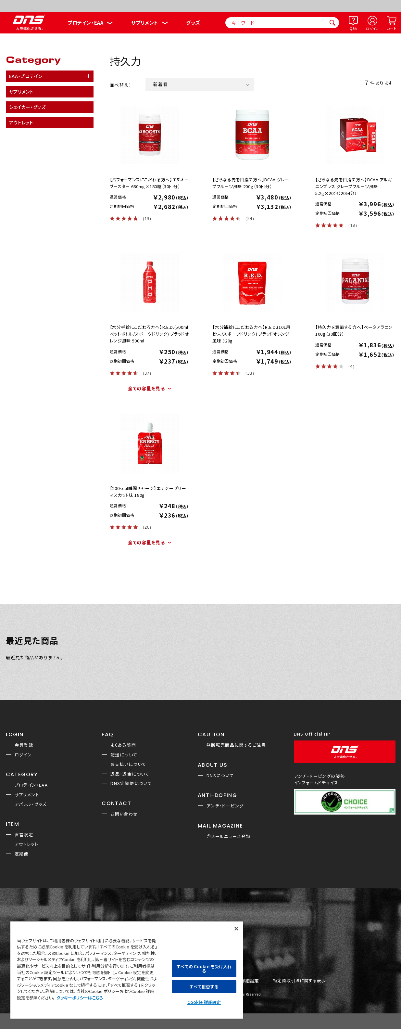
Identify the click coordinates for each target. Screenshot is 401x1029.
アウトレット (26, 844)
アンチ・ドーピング (225, 806)
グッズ (193, 22)
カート (391, 28)
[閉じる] (236, 929)
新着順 (160, 84)
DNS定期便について (131, 783)
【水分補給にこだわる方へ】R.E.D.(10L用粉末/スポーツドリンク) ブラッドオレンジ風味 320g (251, 334)
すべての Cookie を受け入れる (204, 968)
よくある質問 (123, 745)
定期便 (22, 854)
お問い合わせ (124, 814)
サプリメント (144, 22)
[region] (126, 970)
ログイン (372, 28)
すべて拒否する (204, 987)
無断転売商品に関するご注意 (236, 745)
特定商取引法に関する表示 (299, 981)
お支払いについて (128, 764)
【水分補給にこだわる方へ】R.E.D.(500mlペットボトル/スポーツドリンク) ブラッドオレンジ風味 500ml (149, 334)
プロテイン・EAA (85, 22)
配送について (123, 755)
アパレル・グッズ (31, 804)
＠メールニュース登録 (229, 836)
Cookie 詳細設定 (204, 1002)
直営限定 (24, 834)
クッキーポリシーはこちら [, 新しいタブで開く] (79, 998)
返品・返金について (130, 774)
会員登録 (24, 745)
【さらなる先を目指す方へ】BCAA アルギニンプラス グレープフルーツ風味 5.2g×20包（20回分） (353, 186)
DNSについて (220, 775)
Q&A (353, 28)
